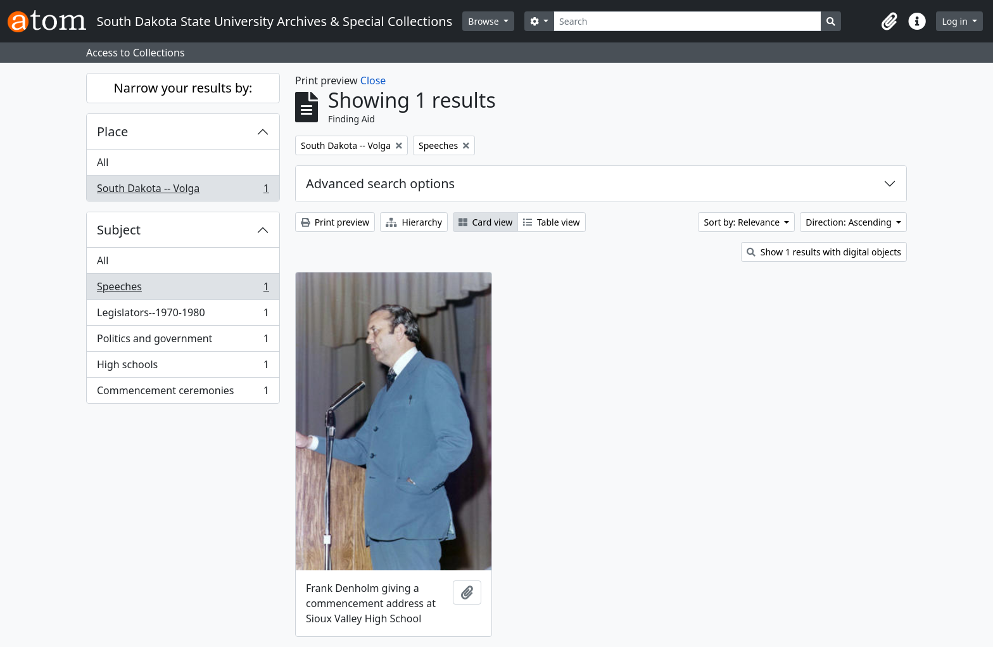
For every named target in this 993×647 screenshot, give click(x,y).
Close (373, 80)
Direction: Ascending (850, 222)
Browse (484, 21)
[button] (889, 21)
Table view (551, 222)
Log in (956, 21)
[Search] (687, 21)
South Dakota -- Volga (182, 191)
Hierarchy (414, 222)
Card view (485, 222)
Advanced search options (380, 183)
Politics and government (182, 341)
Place (112, 131)
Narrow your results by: (183, 87)
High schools (182, 367)
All (102, 162)
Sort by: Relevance (742, 222)
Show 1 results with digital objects (824, 252)
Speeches (182, 289)
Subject (119, 229)
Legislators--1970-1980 (182, 315)
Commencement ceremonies (182, 393)
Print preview (335, 222)
